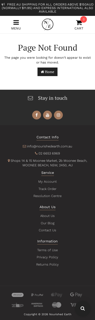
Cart (79, 24)
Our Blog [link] (47, 223)
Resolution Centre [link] (47, 196)
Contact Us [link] (47, 230)
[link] (36, 115)
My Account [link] (47, 181)
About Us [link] (48, 216)
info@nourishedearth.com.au (50, 146)
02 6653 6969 (49, 153)
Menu (16, 24)
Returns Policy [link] (47, 264)
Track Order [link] (47, 189)
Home (47, 71)
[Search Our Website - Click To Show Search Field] (83, 309)
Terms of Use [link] (47, 250)
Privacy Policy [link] (47, 257)
